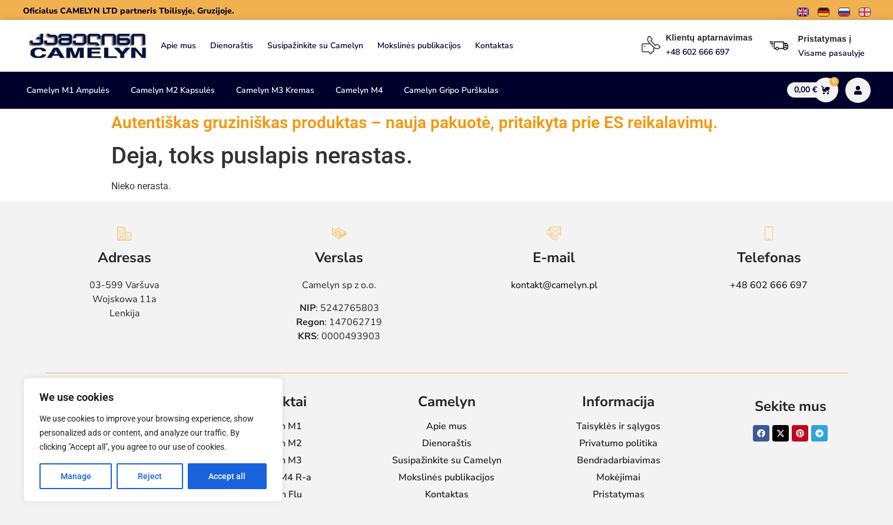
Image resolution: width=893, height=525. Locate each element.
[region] (153, 439)
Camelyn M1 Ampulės (67, 90)
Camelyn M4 (359, 90)
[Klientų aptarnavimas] (651, 45)
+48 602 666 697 (769, 285)
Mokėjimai (618, 477)
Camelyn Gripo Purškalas (451, 90)
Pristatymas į (825, 39)
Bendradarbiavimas (618, 460)
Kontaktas (494, 45)
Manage (76, 476)
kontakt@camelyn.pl (554, 285)
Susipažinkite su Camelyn (315, 45)
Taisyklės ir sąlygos (618, 426)
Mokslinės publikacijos (419, 45)
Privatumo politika (618, 443)
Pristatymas (619, 494)
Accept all (226, 476)
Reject (150, 476)
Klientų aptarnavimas (709, 37)
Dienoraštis (231, 45)
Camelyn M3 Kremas (275, 90)
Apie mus (178, 45)
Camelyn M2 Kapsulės (173, 90)
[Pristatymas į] (779, 46)
